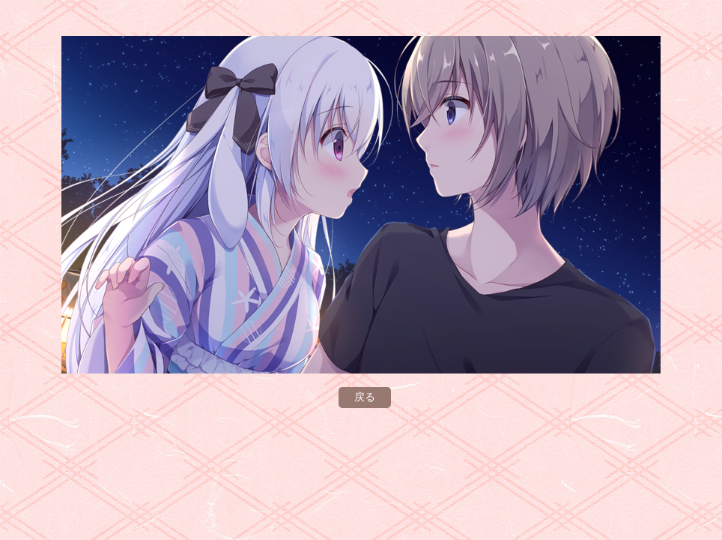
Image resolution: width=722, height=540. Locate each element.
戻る (364, 397)
